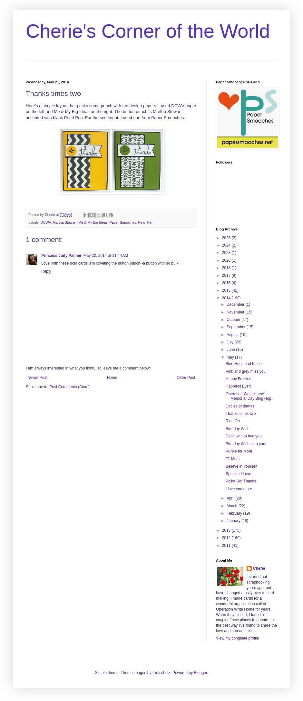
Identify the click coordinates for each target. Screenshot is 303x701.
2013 (227, 530)
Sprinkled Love (238, 474)
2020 (227, 260)
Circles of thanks (240, 406)
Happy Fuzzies (238, 379)
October (234, 319)
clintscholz (161, 672)
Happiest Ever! (238, 386)
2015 (227, 290)
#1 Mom (232, 458)
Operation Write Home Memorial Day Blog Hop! (249, 396)
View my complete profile (237, 638)
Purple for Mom (239, 451)
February (235, 513)
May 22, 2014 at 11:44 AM (105, 255)
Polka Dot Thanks (241, 481)
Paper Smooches (123, 222)
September (237, 327)
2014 (227, 298)
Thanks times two (241, 413)
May (231, 357)
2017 (227, 275)
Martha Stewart (64, 222)
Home (112, 377)
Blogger (200, 672)
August (233, 334)
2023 (227, 252)
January (234, 521)
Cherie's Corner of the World (148, 31)
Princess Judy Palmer (61, 255)
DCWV (46, 222)
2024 (227, 245)
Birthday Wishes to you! (246, 444)
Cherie (259, 568)
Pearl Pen (145, 222)
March (233, 506)
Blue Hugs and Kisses (244, 363)
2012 (227, 538)
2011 (227, 545)
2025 (227, 238)
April (231, 498)
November (236, 312)
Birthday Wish (237, 428)
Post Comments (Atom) (69, 387)
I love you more (239, 489)
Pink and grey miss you (246, 371)
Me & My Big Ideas (93, 222)
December (236, 304)
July (231, 342)
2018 (227, 268)
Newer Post (37, 377)
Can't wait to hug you (244, 436)
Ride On (233, 421)
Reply (46, 271)
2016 (227, 283)
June (231, 349)
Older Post (186, 377)
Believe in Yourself (241, 466)
